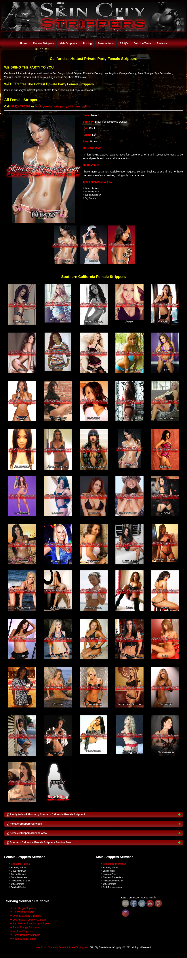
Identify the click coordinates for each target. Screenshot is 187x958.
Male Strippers (68, 43)
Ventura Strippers (23, 931)
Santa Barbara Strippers (26, 935)
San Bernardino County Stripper (31, 923)
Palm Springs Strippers (26, 927)
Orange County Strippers (27, 915)
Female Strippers (43, 43)
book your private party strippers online (62, 106)
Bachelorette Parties (114, 863)
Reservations (106, 43)
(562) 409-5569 (20, 106)
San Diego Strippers (24, 908)
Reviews (162, 43)
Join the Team (142, 43)
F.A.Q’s (123, 43)
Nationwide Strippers (24, 938)
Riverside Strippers (23, 911)
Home (23, 43)
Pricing (87, 43)
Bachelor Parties (20, 863)
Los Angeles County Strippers (29, 919)
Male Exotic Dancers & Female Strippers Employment (62, 947)
